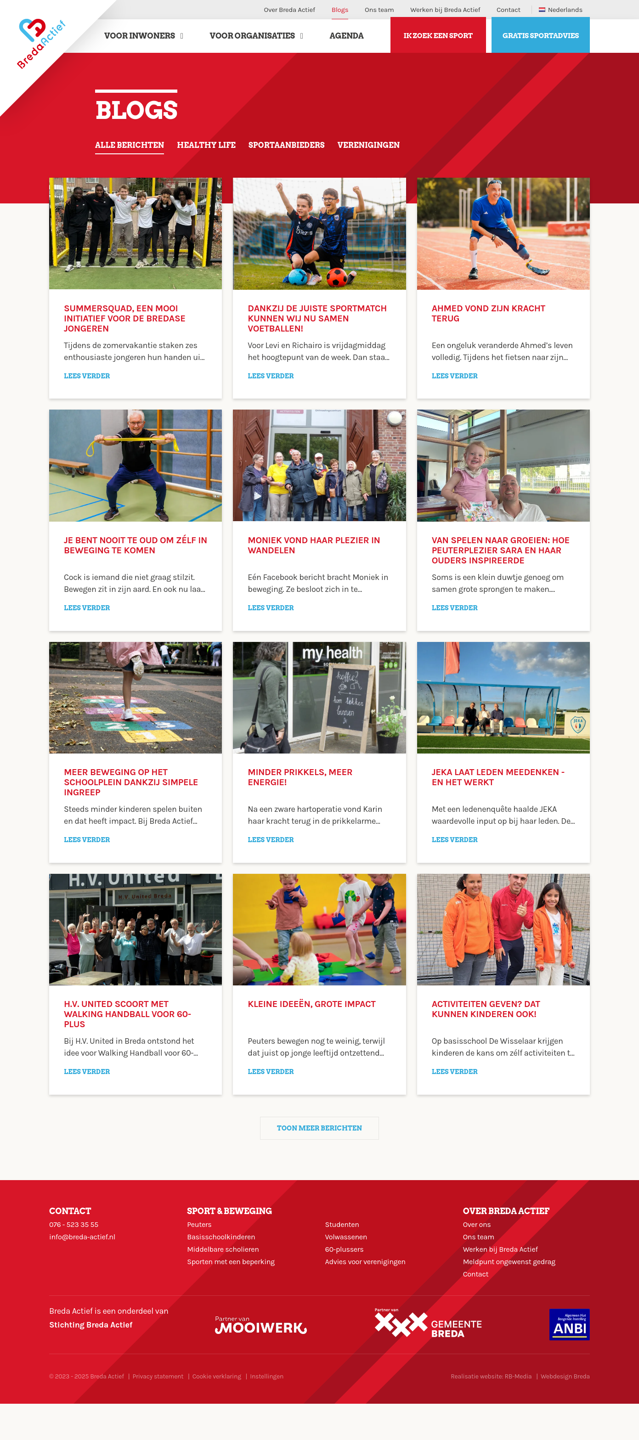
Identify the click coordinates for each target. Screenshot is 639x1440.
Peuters (201, 1238)
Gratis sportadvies (541, 38)
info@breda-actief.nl (86, 1256)
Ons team (379, 10)
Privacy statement (157, 1413)
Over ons (478, 1238)
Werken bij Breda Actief (445, 10)
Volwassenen (349, 1256)
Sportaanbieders (305, 150)
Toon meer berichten (319, 1138)
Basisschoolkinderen (225, 1256)
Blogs (340, 10)
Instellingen (266, 1413)
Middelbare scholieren (227, 1273)
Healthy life (217, 150)
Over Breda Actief (289, 10)
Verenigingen (395, 150)
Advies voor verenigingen (370, 1291)
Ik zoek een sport (438, 38)
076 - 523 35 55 (76, 1238)
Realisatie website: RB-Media (491, 1413)
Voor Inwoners (139, 38)
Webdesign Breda (565, 1413)
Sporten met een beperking (236, 1291)
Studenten (344, 1238)
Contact (508, 10)
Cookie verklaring (216, 1413)
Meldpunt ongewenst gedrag (514, 1291)
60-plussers (346, 1273)
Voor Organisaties (252, 38)
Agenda (347, 38)
